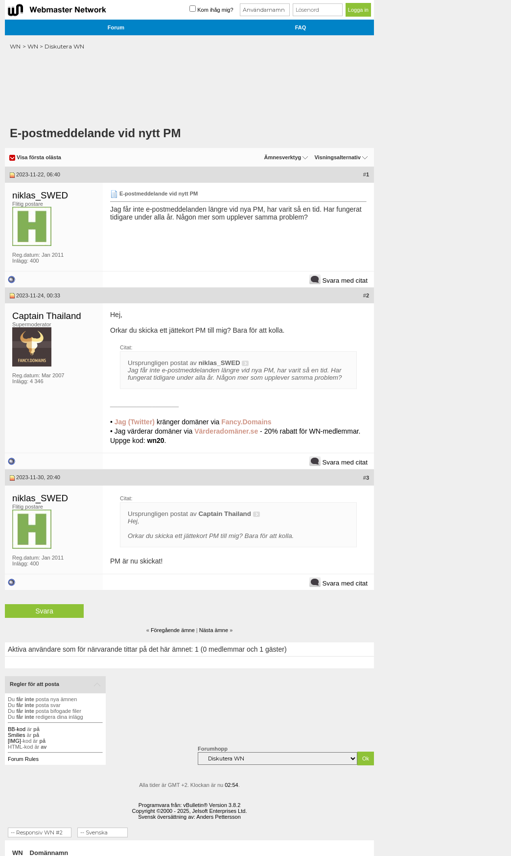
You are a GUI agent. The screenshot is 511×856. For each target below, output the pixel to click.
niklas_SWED (40, 195)
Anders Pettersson (218, 817)
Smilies (16, 735)
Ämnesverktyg (282, 157)
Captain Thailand (46, 316)
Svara (44, 611)
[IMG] (14, 741)
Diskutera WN (64, 46)
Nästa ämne (213, 630)
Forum (116, 27)
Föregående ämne (173, 630)
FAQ (300, 27)
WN (15, 46)
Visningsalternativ (337, 157)
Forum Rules (23, 759)
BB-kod (16, 729)
